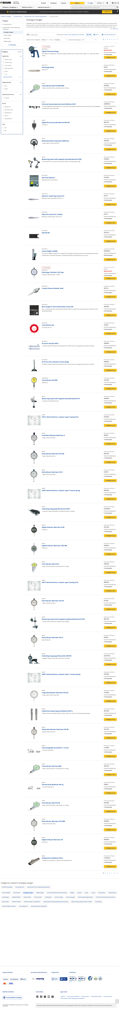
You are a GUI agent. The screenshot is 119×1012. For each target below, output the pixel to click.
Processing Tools (17, 16)
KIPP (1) (6, 115)
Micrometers (7, 38)
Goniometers (102, 892)
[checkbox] (12, 59)
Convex (93, 892)
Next (117, 39)
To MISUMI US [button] (107, 11)
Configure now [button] (110, 57)
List (90, 34)
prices (82, 34)
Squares (79, 892)
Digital (6, 88)
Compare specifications (110, 34)
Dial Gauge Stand (9, 68)
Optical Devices (112, 892)
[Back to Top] (117, 1001)
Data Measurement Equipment (39, 906)
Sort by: (51, 40)
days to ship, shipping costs (72, 34)
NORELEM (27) (8, 113)
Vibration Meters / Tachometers (32, 901)
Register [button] (77, 3)
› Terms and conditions (72, 996)
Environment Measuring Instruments (105, 897)
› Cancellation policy (96, 996)
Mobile (55, 979)
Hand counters (38, 897)
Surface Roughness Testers (9, 906)
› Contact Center (107, 996)
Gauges (72, 892)
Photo (97, 34)
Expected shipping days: (75, 40)
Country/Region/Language (13, 997)
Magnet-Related (16, 897)
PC (63, 979)
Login (90, 3)
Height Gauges (7, 41)
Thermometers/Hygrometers (85, 897)
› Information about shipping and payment (72, 998)
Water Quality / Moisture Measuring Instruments (56, 901)
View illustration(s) (7, 77)
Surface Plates (27, 897)
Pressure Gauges (70, 897)
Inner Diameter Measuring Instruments (57, 892)
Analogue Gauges (8, 32)
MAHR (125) (7, 107)
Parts (6, 74)
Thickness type (8, 62)
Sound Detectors (23, 906)
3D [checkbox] (5, 130)
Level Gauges (5, 897)
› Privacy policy (85, 996)
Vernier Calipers (8, 35)
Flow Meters (98, 901)
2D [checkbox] (5, 127)
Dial (6, 86)
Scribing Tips (48, 897)
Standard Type (8, 59)
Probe (6, 71)
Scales (86, 892)
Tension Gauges (59, 897)
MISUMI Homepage (6, 16)
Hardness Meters (16, 901)
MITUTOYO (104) (9, 110)
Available (7, 98)
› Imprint (62, 996)
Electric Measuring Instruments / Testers (82, 901)
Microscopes (5, 901)
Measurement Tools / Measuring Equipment (35, 16)
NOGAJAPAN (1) (8, 118)
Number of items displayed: (33, 40)
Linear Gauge (8, 65)
